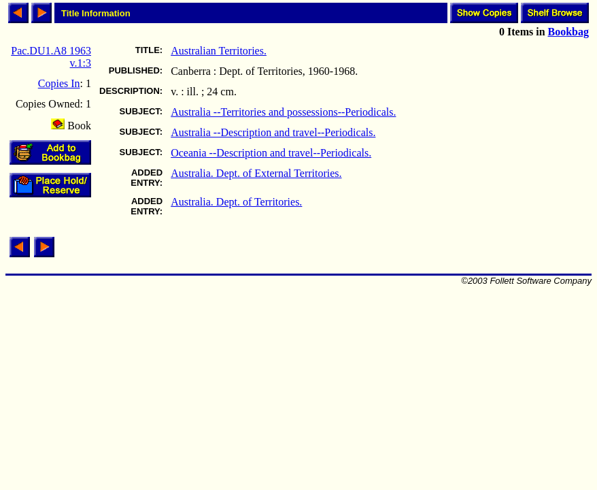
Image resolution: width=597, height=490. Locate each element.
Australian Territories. (219, 50)
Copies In (59, 83)
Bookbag (568, 31)
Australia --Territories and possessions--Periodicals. (283, 112)
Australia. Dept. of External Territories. (256, 173)
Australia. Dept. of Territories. (236, 202)
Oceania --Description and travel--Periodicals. (271, 153)
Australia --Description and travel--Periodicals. (273, 132)
